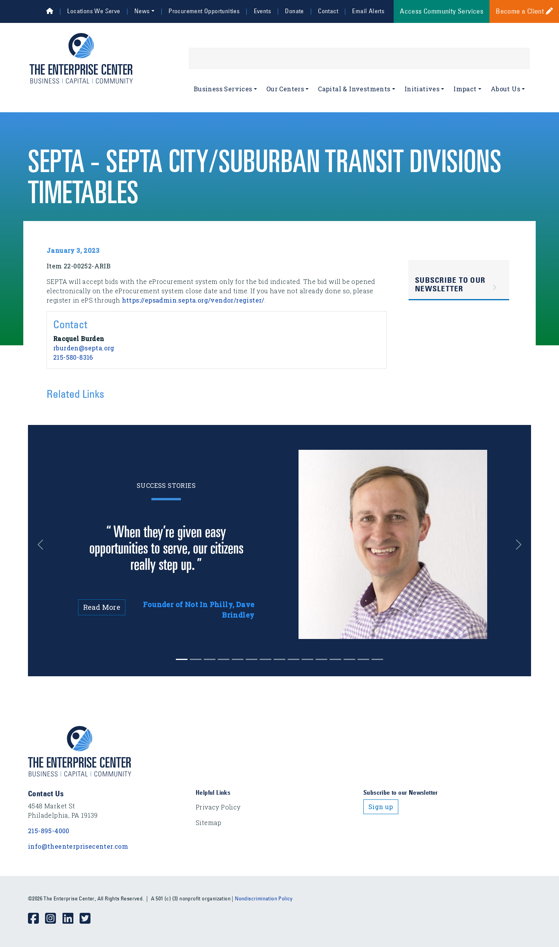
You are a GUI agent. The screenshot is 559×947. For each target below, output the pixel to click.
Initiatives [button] (421, 89)
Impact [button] (464, 89)
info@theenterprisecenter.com (78, 846)
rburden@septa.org (84, 348)
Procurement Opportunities (204, 11)
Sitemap (209, 822)
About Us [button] (505, 89)
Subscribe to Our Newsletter (450, 284)
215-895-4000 (48, 831)
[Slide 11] (335, 659)
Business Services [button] (223, 89)
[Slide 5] (251, 659)
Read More (102, 607)
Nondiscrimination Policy (264, 898)
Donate (294, 11)
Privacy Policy (218, 807)
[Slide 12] (349, 659)
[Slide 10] (321, 659)
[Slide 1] (195, 659)
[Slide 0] (181, 659)
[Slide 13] (363, 659)
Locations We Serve (93, 11)
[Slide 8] (293, 659)
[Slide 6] (265, 659)
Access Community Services (441, 11)
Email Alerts (368, 11)
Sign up (380, 807)
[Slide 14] (377, 659)
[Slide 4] (237, 659)
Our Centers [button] (285, 89)
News (142, 11)
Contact (328, 11)
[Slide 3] (223, 659)
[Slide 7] (279, 659)
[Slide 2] (209, 659)
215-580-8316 (73, 357)
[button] (46, 544)
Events (262, 11)
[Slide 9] (307, 659)
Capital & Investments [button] (354, 89)
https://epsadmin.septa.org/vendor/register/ (193, 300)
